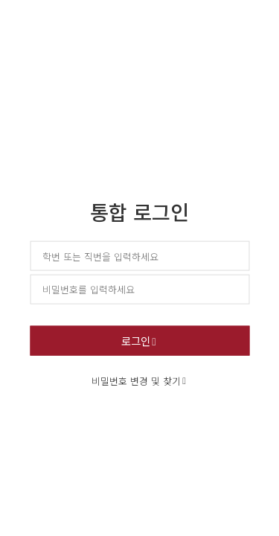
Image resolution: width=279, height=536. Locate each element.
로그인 (135, 340)
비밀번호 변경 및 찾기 (136, 380)
